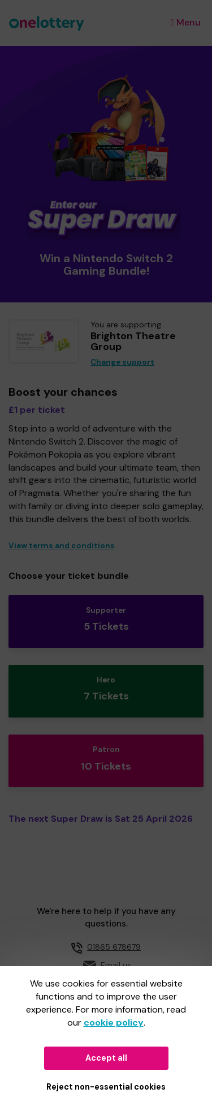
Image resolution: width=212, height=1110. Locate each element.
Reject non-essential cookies (106, 1087)
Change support (122, 362)
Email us (116, 965)
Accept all (106, 1058)
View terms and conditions (61, 545)
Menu (186, 22)
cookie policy (114, 1022)
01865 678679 (114, 947)
